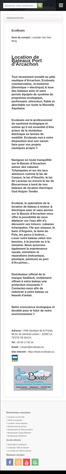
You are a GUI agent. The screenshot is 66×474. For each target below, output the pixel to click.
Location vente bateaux (17, 423)
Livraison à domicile (16, 417)
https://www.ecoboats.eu (41, 351)
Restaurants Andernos (17, 436)
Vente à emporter (15, 420)
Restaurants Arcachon (17, 426)
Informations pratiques (17, 444)
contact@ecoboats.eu (32, 347)
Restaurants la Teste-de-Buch (20, 430)
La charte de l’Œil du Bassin (19, 451)
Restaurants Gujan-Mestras (19, 433)
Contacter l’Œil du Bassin (18, 448)
